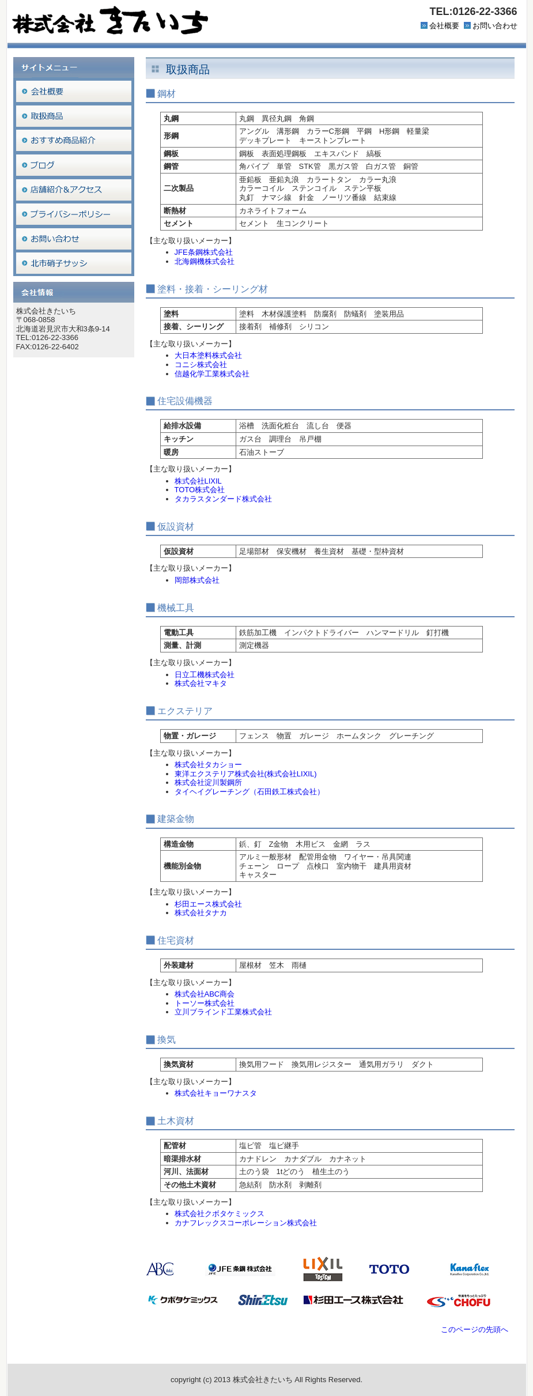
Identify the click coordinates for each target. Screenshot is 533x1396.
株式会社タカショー (208, 764)
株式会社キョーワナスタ (216, 1093)
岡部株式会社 (197, 580)
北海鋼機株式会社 (205, 261)
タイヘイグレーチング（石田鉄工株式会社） (249, 791)
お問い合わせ (494, 25)
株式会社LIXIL (198, 481)
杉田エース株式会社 (208, 904)
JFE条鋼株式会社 (204, 252)
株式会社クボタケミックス (219, 1213)
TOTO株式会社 (200, 489)
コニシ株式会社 (201, 364)
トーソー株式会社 (205, 1003)
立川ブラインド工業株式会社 (223, 1012)
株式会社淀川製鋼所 (208, 782)
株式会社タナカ (201, 912)
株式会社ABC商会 (205, 994)
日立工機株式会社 (205, 674)
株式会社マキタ (201, 683)
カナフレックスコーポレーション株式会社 (246, 1222)
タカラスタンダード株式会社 (223, 499)
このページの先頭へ (474, 1329)
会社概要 (444, 25)
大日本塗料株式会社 (208, 355)
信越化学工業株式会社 (212, 373)
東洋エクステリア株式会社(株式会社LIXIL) (246, 773)
